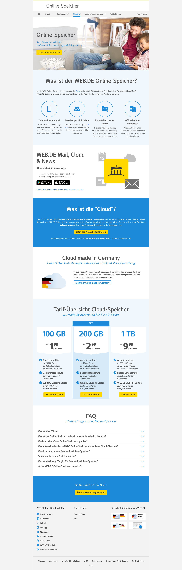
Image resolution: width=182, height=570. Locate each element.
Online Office (45, 541)
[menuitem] (39, 14)
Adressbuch (45, 518)
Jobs (91, 565)
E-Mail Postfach (46, 514)
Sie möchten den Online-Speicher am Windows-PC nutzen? (59, 189)
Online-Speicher (62, 6)
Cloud (77, 14)
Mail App (43, 527)
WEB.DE (39, 6)
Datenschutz (97, 561)
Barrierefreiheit (138, 561)
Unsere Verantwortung (95, 14)
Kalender (43, 523)
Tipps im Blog (79, 514)
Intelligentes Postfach (48, 549)
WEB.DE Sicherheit (47, 545)
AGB (86, 561)
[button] (49, 52)
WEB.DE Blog (115, 14)
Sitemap (41, 561)
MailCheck (44, 532)
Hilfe (75, 518)
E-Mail (49, 14)
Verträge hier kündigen (71, 561)
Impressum (53, 561)
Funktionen (63, 14)
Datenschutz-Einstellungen (117, 561)
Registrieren (142, 14)
